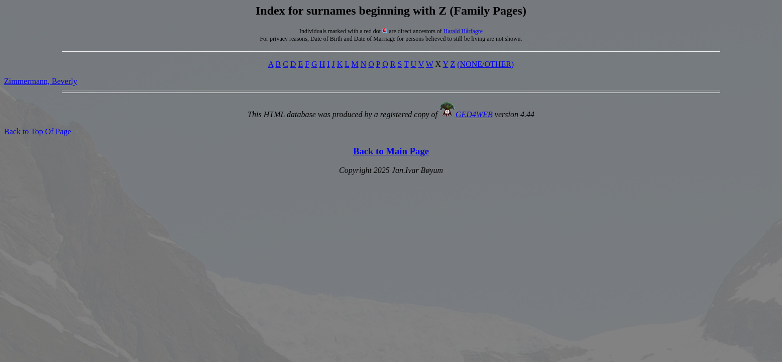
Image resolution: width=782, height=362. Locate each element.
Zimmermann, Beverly (40, 81)
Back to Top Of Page (37, 131)
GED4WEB (474, 114)
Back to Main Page (391, 151)
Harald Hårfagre (463, 31)
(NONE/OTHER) (485, 64)
